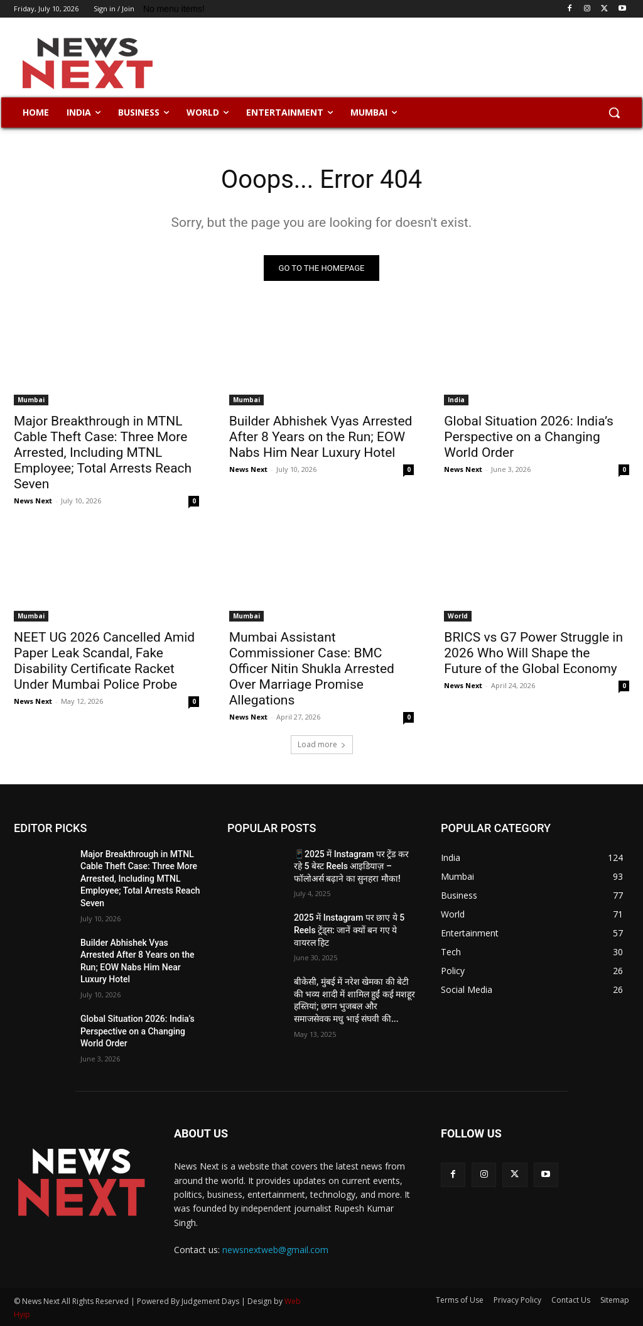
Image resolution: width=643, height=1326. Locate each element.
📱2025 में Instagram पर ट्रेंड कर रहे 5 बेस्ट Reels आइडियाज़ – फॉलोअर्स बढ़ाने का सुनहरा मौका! (351, 866)
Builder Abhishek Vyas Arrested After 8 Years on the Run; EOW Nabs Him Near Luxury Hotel (321, 436)
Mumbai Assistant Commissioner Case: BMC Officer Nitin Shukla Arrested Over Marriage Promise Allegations (311, 669)
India (456, 399)
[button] (614, 112)
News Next (33, 500)
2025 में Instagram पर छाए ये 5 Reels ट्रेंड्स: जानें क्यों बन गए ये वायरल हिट (349, 930)
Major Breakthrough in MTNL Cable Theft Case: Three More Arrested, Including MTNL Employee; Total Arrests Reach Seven (103, 452)
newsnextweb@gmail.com (275, 1250)
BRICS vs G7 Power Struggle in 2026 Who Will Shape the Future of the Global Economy (533, 653)
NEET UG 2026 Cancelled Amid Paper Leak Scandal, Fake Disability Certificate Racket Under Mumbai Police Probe (104, 661)
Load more (322, 744)
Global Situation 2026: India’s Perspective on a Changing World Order (528, 436)
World (458, 615)
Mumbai (31, 399)
